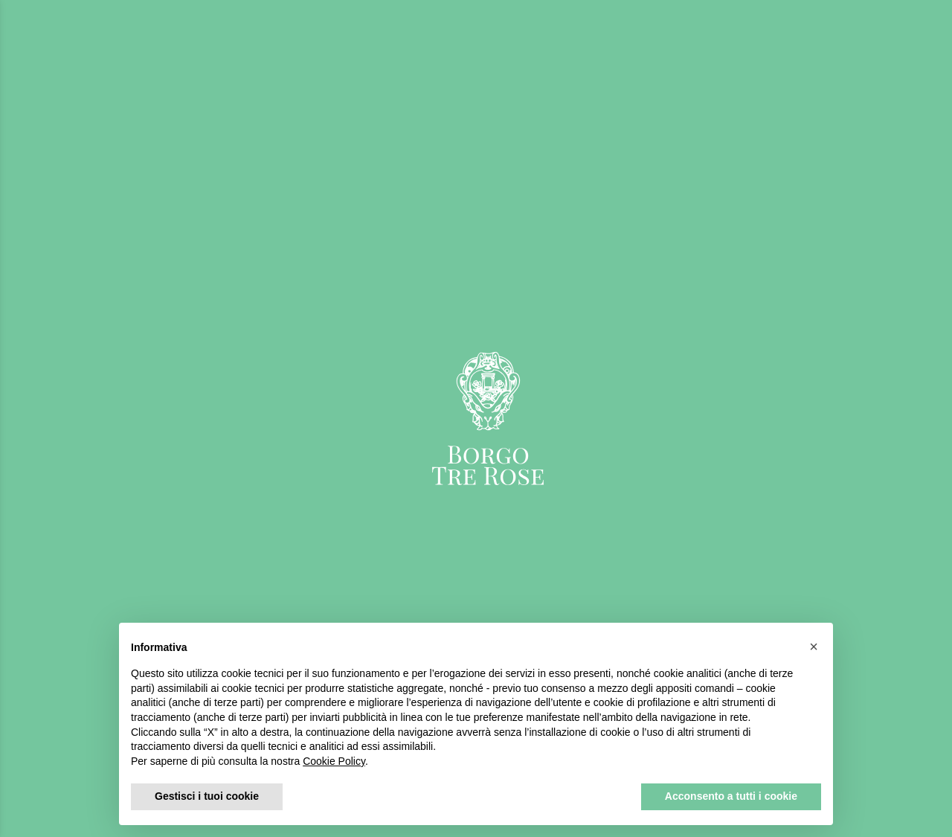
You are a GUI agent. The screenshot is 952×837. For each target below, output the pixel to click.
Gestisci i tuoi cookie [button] (207, 796)
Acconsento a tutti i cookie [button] (731, 796)
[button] (814, 646)
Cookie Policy (334, 761)
